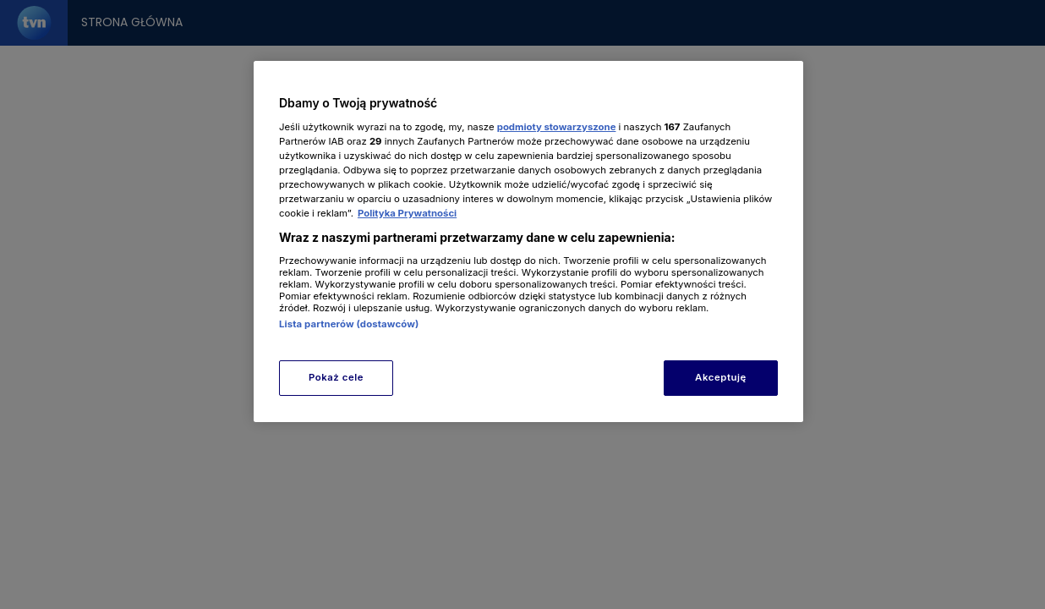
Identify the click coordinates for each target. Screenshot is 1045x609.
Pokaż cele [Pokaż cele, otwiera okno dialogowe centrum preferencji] (336, 377)
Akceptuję (721, 377)
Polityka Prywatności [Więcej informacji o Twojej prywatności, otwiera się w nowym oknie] (407, 213)
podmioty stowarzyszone (556, 127)
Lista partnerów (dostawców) (349, 324)
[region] (528, 241)
